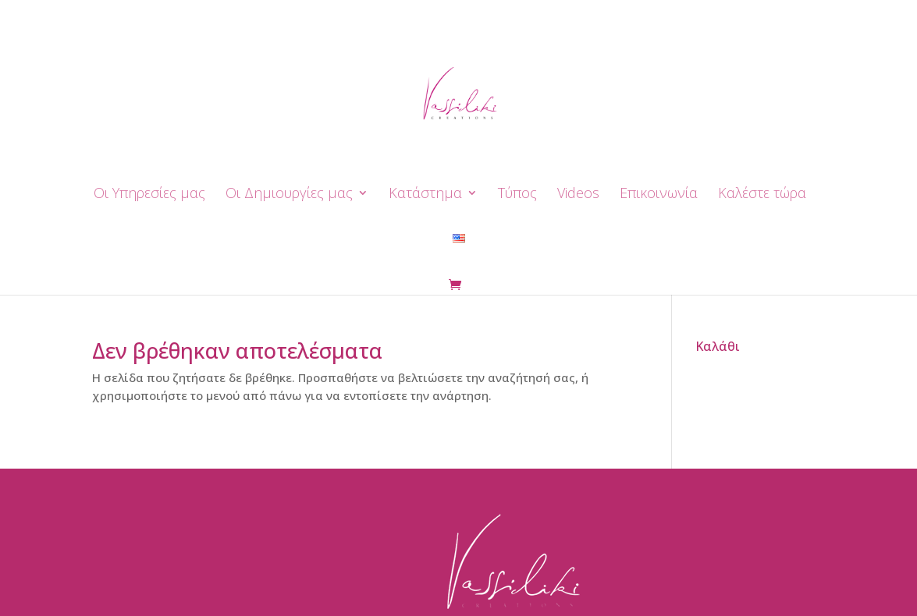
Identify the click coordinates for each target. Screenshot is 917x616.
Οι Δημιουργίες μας (289, 194)
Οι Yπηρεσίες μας (149, 194)
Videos (578, 194)
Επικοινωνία (659, 194)
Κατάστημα (425, 194)
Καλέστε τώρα (762, 194)
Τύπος (517, 194)
